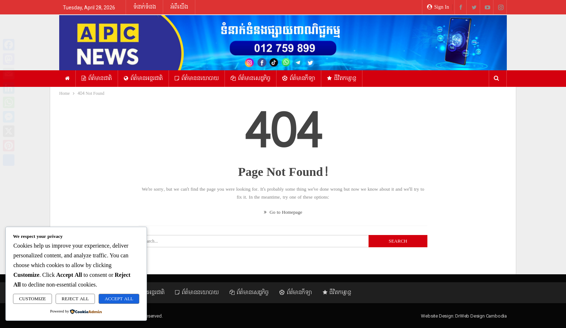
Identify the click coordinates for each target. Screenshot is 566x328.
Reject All (75, 298)
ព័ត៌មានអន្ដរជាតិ (143, 78)
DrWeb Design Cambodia (481, 316)
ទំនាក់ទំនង (144, 7)
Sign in (438, 7)
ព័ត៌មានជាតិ (97, 78)
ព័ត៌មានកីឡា (298, 78)
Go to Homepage (283, 212)
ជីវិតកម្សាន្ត (341, 78)
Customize (32, 298)
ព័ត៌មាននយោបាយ (197, 78)
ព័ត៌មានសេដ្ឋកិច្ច (250, 78)
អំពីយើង (179, 7)
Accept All (119, 298)
